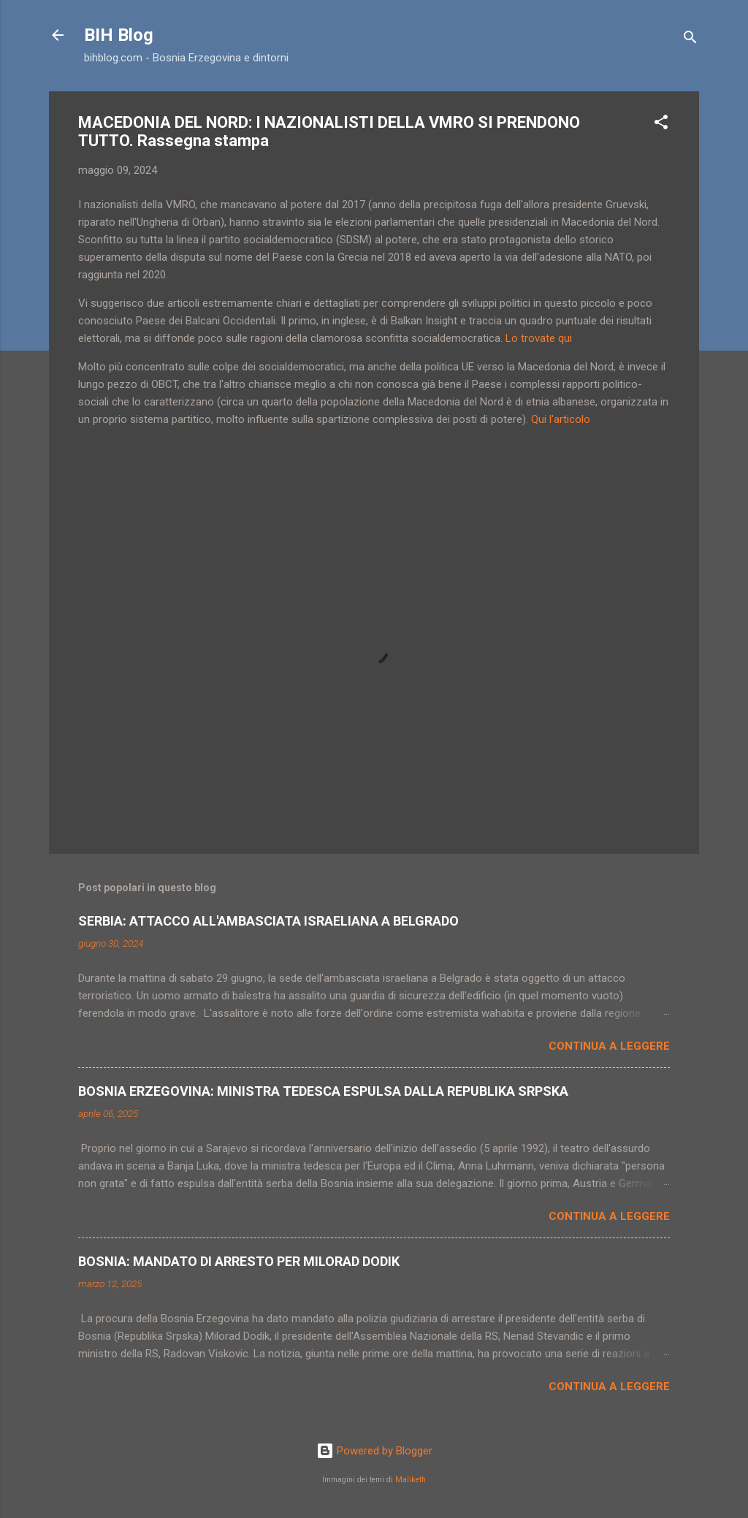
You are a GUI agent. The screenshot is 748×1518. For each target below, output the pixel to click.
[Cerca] (690, 40)
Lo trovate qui (538, 338)
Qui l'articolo (560, 419)
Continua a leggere (609, 1046)
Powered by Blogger (374, 1450)
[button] (661, 124)
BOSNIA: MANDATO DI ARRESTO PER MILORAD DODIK (239, 1261)
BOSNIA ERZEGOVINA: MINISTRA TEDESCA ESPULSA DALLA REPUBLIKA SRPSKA (323, 1091)
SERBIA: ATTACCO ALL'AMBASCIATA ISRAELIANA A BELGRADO (268, 920)
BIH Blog (118, 35)
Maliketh (410, 1479)
